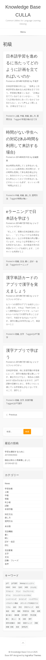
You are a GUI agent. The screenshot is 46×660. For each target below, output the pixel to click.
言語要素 (9, 550)
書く (27, 261)
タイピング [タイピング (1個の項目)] (22, 599)
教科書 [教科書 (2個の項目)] (17, 615)
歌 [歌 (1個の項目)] (19, 619)
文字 (22, 334)
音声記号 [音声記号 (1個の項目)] (25, 627)
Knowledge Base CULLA (23, 10)
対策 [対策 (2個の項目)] (33, 611)
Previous (13, 414)
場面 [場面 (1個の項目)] (18, 611)
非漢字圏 (29, 400)
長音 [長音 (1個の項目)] (17, 627)
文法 (22, 261)
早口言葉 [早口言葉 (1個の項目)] (33, 615)
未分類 (8, 526)
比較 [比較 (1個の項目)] (24, 619)
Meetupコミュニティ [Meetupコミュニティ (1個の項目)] (27, 583)
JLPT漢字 (18, 403)
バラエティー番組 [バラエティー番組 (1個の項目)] (12, 603)
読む (7, 545)
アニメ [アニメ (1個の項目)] (18, 591)
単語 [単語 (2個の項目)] (7, 611)
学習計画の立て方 (29, 119)
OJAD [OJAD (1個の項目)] (20, 587)
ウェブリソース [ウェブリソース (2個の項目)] (28, 591)
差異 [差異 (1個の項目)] (38, 611)
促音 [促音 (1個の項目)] (37, 607)
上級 (17, 116)
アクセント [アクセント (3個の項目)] (9, 591)
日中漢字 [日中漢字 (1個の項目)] (25, 615)
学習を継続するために (14, 451)
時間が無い (22, 198)
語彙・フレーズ (12, 560)
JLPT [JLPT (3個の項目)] (7, 583)
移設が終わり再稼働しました (17, 460)
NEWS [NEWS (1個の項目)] (8, 587)
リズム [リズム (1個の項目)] (8, 607)
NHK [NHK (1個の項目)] (14, 587)
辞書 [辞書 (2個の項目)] (36, 623)
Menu (23, 32)
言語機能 (9, 531)
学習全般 (9, 488)
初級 (27, 116)
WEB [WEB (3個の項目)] (26, 587)
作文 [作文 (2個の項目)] (20, 607)
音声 (7, 564)
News (7, 483)
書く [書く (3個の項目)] (7, 619)
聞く (7, 538)
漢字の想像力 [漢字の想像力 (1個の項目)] (10, 623)
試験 (7, 505)
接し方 (33, 116)
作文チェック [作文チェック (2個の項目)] (28, 607)
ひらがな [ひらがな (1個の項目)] (33, 587)
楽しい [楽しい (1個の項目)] (14, 619)
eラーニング (22, 264)
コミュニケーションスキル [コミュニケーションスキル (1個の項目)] (22, 595)
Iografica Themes (33, 655)
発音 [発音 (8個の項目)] (19, 623)
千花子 (36, 81)
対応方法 (9, 514)
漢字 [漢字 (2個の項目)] (30, 619)
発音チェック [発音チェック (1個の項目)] (27, 623)
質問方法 (9, 521)
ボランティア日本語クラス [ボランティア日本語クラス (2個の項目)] (29, 603)
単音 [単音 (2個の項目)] (13, 611)
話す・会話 (10, 541)
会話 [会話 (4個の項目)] (14, 607)
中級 (22, 116)
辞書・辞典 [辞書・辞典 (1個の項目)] (9, 627)
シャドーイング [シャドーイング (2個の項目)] (11, 599)
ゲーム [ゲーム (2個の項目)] (8, 595)
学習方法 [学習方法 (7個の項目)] (26, 611)
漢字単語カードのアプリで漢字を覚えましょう (22, 284)
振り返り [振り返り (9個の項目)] (9, 615)
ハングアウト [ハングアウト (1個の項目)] (33, 599)
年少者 (8, 502)
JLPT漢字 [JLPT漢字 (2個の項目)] (14, 583)
